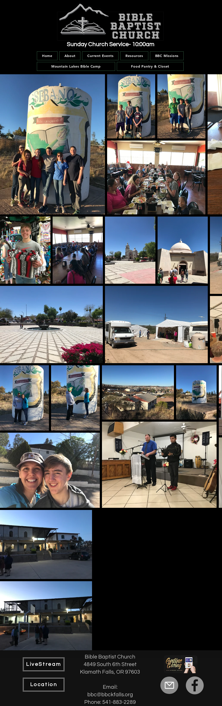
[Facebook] (195, 685)
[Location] (43, 685)
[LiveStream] (43, 664)
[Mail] (169, 685)
